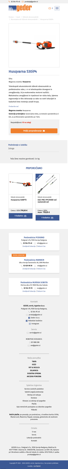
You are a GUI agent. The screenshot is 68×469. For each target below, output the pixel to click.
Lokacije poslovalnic (34, 438)
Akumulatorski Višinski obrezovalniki (24, 19)
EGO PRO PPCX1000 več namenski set (47, 201)
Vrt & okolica (34, 367)
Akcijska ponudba (34, 376)
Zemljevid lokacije (29, 246)
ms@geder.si (40, 288)
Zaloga (11, 148)
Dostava (34, 398)
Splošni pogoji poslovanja (34, 392)
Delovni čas (41, 246)
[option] (21, 196)
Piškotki (34, 410)
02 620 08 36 (26, 266)
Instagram (34, 324)
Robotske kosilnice (34, 321)
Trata (34, 361)
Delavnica (34, 370)
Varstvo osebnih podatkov (34, 389)
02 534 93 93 (27, 288)
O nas (34, 432)
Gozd (18, 17)
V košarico (20, 216)
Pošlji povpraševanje (34, 131)
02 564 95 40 (26, 243)
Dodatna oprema (34, 373)
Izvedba (30, 466)
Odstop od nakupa (34, 395)
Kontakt (34, 441)
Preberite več (14, 106)
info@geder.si (40, 243)
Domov (11, 17)
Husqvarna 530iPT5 (18, 200)
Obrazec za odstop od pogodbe (34, 401)
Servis (34, 435)
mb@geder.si (40, 266)
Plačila (34, 404)
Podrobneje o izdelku (17, 145)
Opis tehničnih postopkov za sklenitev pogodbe (34, 407)
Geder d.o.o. (34, 318)
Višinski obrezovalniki (30, 17)
